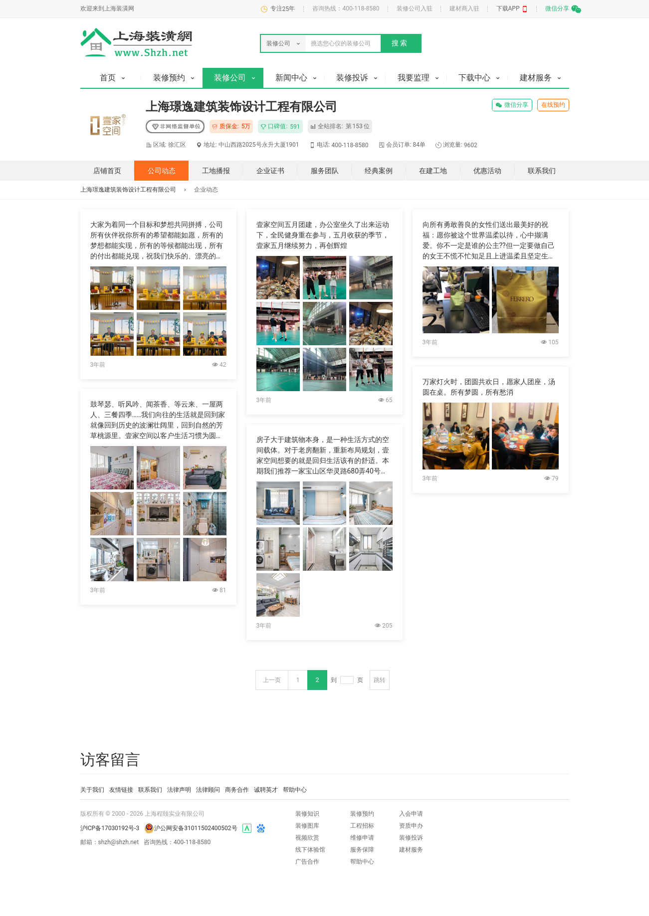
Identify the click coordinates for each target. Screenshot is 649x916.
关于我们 (92, 789)
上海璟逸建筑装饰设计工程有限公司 (128, 189)
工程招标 (362, 825)
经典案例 (379, 171)
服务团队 (325, 171)
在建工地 (433, 171)
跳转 (380, 680)
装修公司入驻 (415, 8)
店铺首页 (107, 171)
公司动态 (162, 171)
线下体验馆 (310, 849)
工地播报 (216, 171)
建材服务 (411, 849)
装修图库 (307, 825)
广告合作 (307, 861)
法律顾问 (208, 789)
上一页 (272, 680)
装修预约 (362, 813)
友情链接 (121, 789)
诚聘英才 (266, 789)
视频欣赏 (307, 837)
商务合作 (237, 789)
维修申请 (362, 837)
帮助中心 (295, 789)
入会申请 (411, 813)
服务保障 (362, 849)
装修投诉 (411, 837)
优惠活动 (487, 171)
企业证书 (270, 171)
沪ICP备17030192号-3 (110, 828)
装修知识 (307, 813)
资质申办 (411, 825)
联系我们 (542, 171)
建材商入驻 (464, 8)
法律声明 (179, 789)
